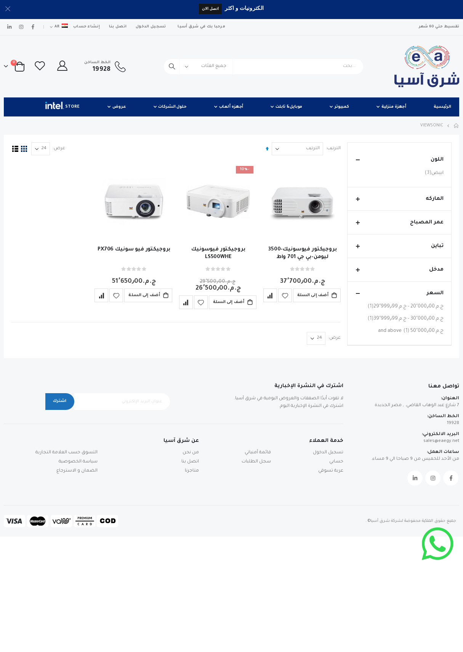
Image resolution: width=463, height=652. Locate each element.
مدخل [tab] (399, 270)
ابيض (433, 173)
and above (411, 331)
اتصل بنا (118, 27)
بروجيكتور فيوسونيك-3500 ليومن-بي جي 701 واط (301, 253)
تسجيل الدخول (151, 27)
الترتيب (333, 148)
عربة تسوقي (330, 586)
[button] (283, 295)
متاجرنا (192, 586)
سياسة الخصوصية (78, 577)
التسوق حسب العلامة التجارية (66, 568)
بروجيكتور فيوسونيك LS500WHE (217, 253)
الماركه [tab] (399, 199)
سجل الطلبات (256, 577)
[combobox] (263, 66)
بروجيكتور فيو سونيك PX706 (133, 249)
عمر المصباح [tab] (399, 222)
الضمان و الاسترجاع (77, 586)
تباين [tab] (399, 246)
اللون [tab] (399, 160)
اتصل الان (210, 8)
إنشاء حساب (86, 27)
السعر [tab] (399, 293)
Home (456, 125)
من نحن (191, 568)
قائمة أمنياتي (258, 568)
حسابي (336, 577)
